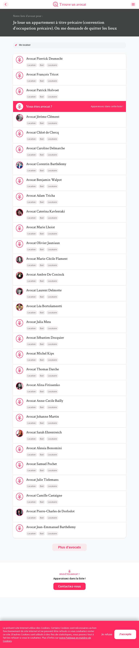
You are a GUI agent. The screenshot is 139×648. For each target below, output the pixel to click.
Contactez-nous (69, 586)
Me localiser (25, 45)
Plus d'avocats (69, 547)
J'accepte (125, 634)
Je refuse (106, 634)
